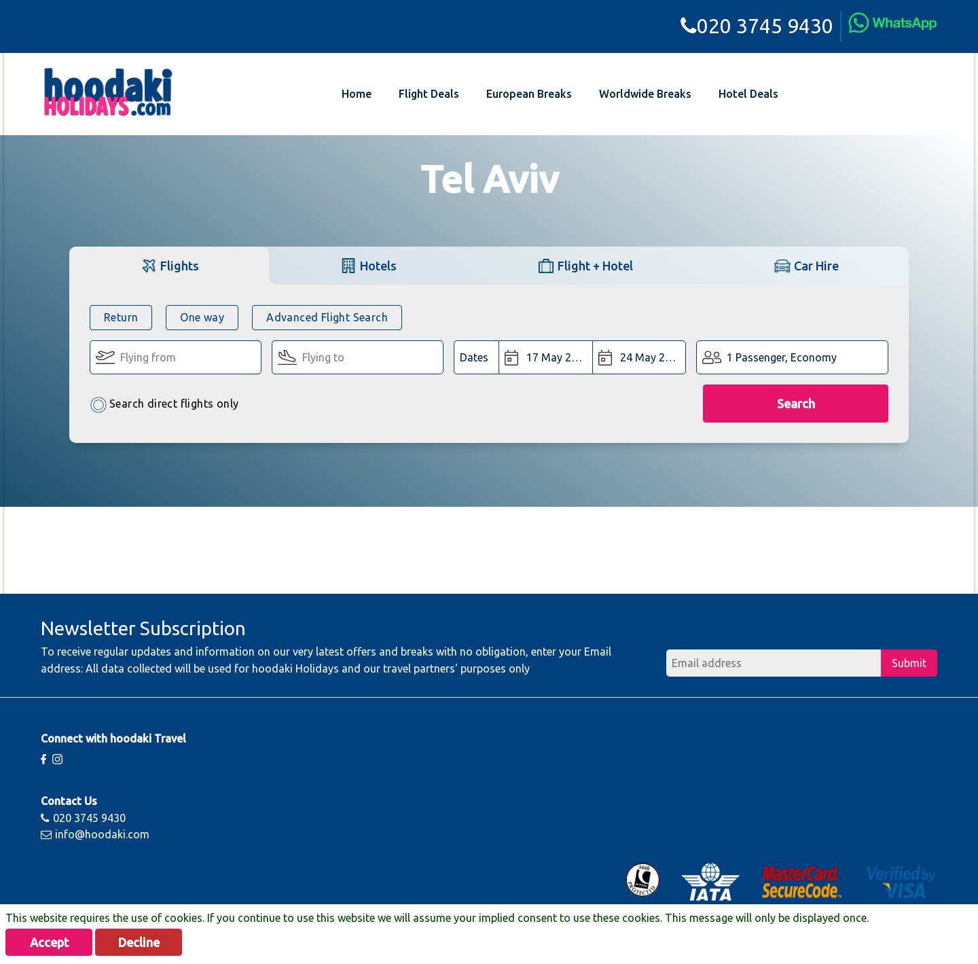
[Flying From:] (175, 357)
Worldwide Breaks (645, 94)
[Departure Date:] (545, 357)
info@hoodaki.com (95, 834)
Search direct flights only (164, 404)
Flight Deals (429, 94)
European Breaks (529, 94)
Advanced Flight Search (327, 317)
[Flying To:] (357, 357)
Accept (49, 942)
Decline (139, 942)
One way (202, 317)
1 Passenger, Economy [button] (782, 357)
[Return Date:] (639, 357)
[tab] (169, 265)
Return (121, 317)
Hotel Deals (748, 94)
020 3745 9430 (757, 25)
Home (357, 94)
